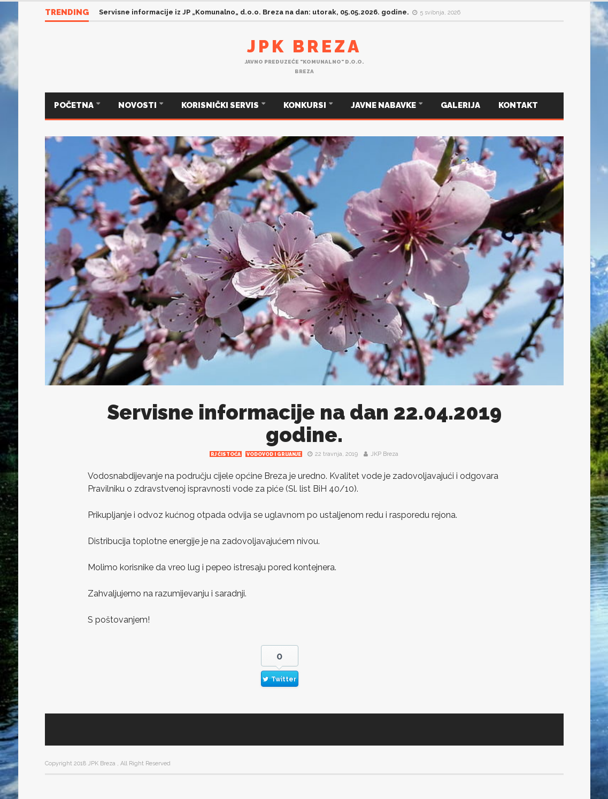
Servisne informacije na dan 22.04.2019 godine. (304, 423)
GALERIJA (460, 105)
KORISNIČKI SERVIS (220, 105)
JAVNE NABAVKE (384, 105)
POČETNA (74, 105)
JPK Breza (304, 46)
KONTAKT (518, 105)
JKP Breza (384, 454)
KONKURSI (305, 105)
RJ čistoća (226, 454)
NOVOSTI (138, 105)
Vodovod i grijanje (274, 454)
